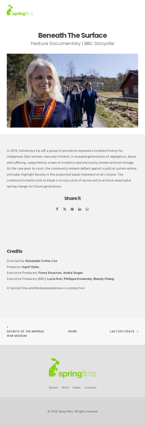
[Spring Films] (20, 10)
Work (72, 331)
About (53, 388)
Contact (90, 388)
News (77, 388)
